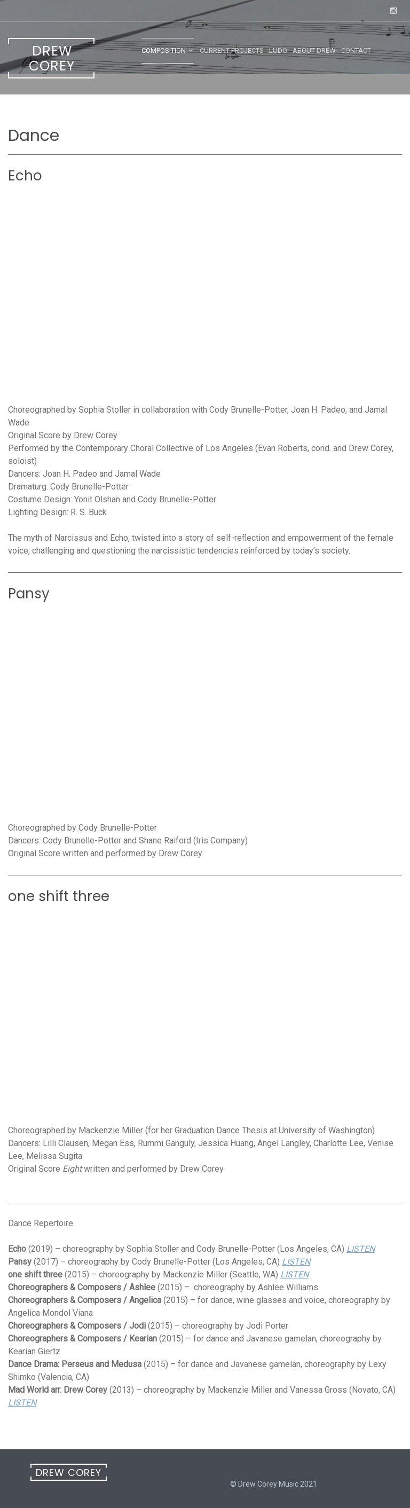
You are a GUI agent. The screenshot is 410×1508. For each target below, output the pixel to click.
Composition (163, 50)
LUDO (278, 50)
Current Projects (232, 50)
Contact (356, 50)
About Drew (314, 50)
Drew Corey (52, 58)
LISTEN (360, 1249)
